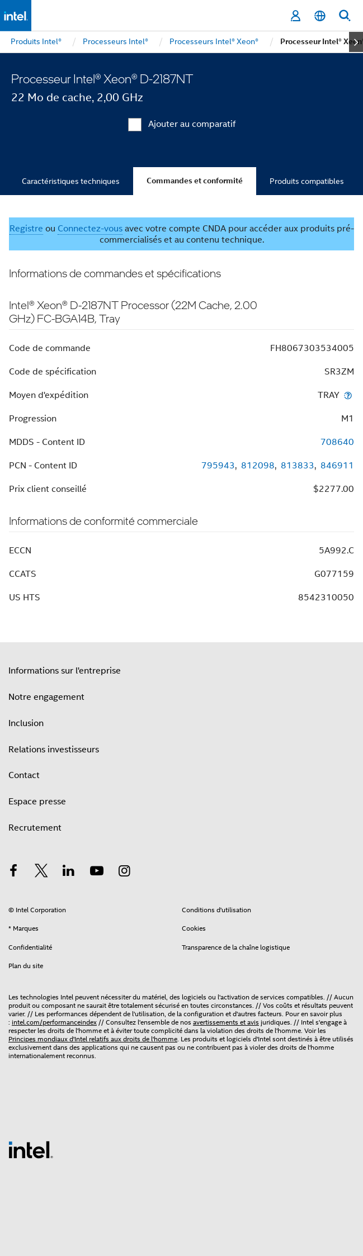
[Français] (320, 16)
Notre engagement (46, 697)
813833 (297, 465)
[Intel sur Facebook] (13, 872)
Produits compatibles (307, 181)
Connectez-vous (90, 228)
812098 (258, 465)
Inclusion (26, 723)
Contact (24, 775)
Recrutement (35, 827)
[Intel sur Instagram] (124, 872)
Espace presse (37, 801)
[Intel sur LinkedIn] (68, 872)
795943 (218, 465)
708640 (337, 442)
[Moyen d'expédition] (348, 395)
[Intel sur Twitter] (41, 872)
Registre (26, 228)
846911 (337, 465)
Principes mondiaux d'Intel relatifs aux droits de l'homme (92, 1039)
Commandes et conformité (195, 181)
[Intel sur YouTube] (96, 872)
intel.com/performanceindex (54, 1022)
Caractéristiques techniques (71, 181)
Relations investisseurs (53, 749)
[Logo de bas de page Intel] (30, 1149)
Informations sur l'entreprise (64, 670)
